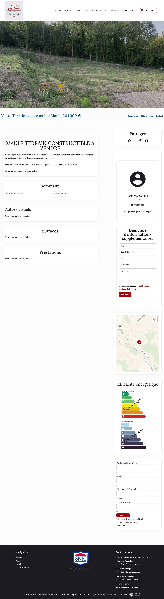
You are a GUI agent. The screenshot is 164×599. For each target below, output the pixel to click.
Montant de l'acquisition (126, 463)
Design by (134, 595)
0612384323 (139, 205)
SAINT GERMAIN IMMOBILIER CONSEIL (131, 557)
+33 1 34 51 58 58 (122, 584)
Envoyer (125, 294)
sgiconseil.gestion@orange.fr (139, 211)
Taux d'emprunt (123, 502)
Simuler (123, 515)
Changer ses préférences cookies (114, 594)
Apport (119, 476)
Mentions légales (71, 594)
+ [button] (120, 318)
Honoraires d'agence (89, 594)
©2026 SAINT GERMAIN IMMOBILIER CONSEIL (42, 594)
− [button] (120, 322)
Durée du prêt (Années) (126, 489)
